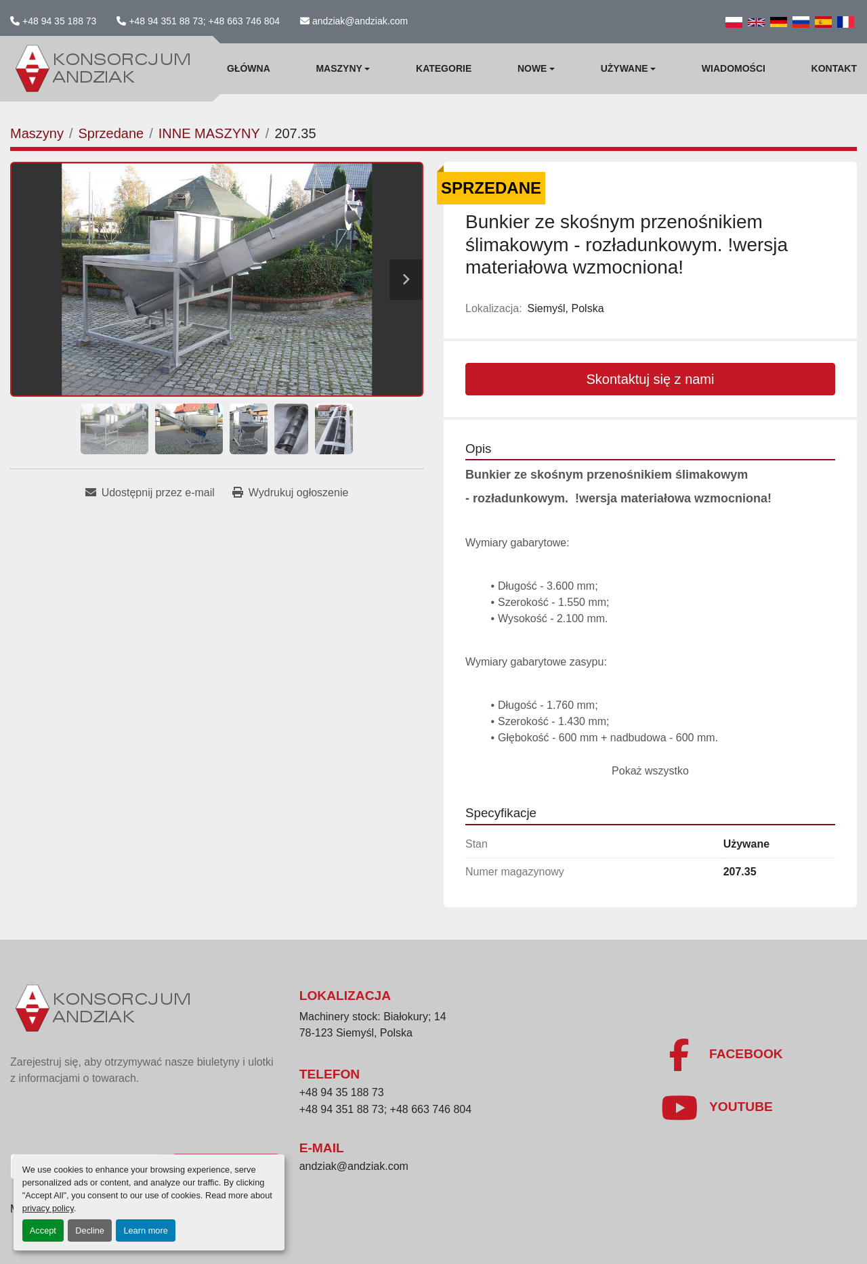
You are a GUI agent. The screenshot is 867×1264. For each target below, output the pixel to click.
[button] (343, 68)
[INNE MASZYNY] (209, 133)
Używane (624, 68)
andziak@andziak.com (360, 21)
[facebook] (721, 1055)
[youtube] (716, 1107)
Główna (248, 68)
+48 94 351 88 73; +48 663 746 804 (204, 21)
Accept (43, 1230)
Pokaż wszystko (650, 771)
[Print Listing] (290, 493)
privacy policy (48, 1208)
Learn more (145, 1230)
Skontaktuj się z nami (651, 379)
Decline (89, 1230)
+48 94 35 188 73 (59, 21)
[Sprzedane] (111, 133)
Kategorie (443, 68)
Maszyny (339, 68)
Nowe (532, 68)
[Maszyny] (37, 133)
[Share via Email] (150, 493)
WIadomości (733, 68)
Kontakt (834, 68)
